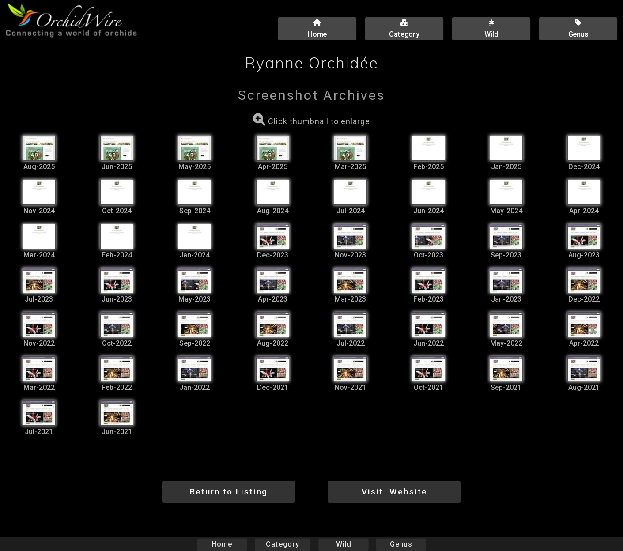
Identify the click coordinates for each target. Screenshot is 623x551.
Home (221, 544)
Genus (401, 544)
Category (282, 544)
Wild (343, 544)
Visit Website (394, 492)
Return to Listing (229, 492)
